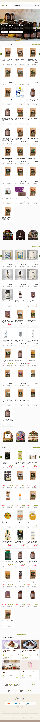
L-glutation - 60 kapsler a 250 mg (7, 562)
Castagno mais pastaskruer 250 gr (32, 522)
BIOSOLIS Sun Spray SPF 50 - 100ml (20, 502)
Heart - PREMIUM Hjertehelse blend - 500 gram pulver (7, 321)
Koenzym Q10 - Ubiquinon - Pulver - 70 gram (32, 361)
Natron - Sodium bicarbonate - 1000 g (32, 119)
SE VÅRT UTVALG (4, 31)
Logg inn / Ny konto (33, 712)
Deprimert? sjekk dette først (28, 671)
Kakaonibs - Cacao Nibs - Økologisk (19, 60)
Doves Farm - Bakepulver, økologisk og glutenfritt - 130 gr (32, 542)
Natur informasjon (6, 657)
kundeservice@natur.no (20, 706)
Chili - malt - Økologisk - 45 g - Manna (20, 582)
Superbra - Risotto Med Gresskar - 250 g (19, 522)
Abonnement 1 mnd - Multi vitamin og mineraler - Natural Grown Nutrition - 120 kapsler (32, 602)
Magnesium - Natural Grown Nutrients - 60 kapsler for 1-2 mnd (7, 119)
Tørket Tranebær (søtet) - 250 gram (20, 119)
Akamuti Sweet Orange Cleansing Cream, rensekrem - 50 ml (7, 522)
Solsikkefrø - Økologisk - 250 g (32, 502)
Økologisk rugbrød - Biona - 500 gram (32, 463)
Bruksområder (23, 714)
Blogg (22, 712)
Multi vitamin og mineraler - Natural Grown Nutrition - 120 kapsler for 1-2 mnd (7, 139)
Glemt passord (32, 714)
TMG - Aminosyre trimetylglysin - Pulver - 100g (20, 400)
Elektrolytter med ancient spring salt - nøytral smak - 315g (7, 262)
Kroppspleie (13, 717)
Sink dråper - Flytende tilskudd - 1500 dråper (6, 281)
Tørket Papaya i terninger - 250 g (32, 198)
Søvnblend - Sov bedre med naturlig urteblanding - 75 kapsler (32, 262)
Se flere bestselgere (36, 44)
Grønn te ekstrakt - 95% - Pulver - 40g (32, 321)
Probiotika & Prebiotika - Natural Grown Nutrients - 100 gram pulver (19, 361)
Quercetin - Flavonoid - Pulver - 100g (31, 380)
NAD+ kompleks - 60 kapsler (7, 300)
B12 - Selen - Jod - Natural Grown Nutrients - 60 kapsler (7, 420)
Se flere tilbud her (36, 447)
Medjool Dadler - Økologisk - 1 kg (32, 139)
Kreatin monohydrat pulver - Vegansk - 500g (20, 321)
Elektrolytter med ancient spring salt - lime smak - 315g (20, 262)
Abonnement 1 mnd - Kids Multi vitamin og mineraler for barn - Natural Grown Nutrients (20, 602)
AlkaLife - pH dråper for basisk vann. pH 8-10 (19, 99)
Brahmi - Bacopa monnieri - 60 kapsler (32, 562)
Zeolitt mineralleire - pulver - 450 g (7, 79)
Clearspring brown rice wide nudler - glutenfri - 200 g (20, 463)
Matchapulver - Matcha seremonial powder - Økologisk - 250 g (6, 218)
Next (38, 27)
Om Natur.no (4, 714)
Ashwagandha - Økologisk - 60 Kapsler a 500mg (20, 562)
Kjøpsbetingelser (32, 717)
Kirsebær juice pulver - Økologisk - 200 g (31, 582)
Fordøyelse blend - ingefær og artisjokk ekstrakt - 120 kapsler (32, 282)
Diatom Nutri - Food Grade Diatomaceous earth (7, 178)
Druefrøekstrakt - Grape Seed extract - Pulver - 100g (7, 380)
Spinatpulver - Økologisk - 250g (32, 159)
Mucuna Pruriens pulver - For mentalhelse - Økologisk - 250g (32, 80)
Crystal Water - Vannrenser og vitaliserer (7, 341)
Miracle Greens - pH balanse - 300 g (7, 361)
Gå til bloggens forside (21, 634)
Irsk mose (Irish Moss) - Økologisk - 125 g (19, 483)
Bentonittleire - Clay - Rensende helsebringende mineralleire (19, 80)
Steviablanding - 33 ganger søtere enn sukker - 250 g (32, 60)
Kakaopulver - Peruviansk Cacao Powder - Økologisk (7, 60)
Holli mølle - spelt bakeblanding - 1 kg (5, 463)
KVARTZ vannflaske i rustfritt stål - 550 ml (32, 341)
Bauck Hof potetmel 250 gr (7, 482)
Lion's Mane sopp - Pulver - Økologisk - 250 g (7, 159)
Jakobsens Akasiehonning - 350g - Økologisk (7, 542)
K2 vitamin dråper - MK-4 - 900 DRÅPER (19, 281)
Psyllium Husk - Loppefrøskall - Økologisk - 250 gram (20, 178)
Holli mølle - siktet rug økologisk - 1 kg (19, 542)
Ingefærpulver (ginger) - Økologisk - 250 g (31, 178)
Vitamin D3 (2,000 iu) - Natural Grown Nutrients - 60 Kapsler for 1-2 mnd (32, 99)
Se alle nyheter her (36, 246)
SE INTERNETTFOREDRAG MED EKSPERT (16, 31)
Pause (38, 22)
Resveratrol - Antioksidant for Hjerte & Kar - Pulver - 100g (20, 380)
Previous (36, 27)
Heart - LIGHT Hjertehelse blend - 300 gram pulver (32, 301)
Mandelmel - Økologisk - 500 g (7, 621)
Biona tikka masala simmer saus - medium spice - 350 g (7, 502)
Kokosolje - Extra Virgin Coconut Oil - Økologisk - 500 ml (7, 198)
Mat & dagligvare (14, 712)
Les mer (17, 657)
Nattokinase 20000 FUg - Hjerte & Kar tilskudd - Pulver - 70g (7, 400)
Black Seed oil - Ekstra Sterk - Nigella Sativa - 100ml (20, 301)
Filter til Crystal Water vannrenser (19, 341)
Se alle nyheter (4, 717)
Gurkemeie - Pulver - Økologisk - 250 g (18, 139)
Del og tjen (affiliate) (24, 717)
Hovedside (4, 712)
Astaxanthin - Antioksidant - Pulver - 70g (32, 400)
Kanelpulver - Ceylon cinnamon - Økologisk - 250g (7, 99)
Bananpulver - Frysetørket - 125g (32, 483)
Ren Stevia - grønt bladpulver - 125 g (20, 159)
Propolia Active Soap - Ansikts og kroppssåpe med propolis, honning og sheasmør (20, 199)
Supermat (13, 714)
